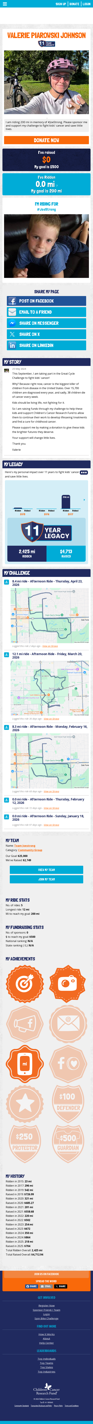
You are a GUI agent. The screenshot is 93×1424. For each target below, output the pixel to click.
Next (86, 500)
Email (48, 1286)
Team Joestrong (24, 845)
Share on (39, 323)
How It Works (47, 1334)
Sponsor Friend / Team (46, 1309)
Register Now (47, 1305)
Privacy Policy (58, 1405)
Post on (36, 301)
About (46, 1338)
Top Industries (46, 1371)
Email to (35, 312)
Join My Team (46, 879)
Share (33, 1286)
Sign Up (61, 4)
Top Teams (46, 1363)
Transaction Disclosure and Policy (41, 1405)
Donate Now (46, 140)
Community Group (30, 850)
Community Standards (22, 1405)
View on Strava (50, 646)
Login (87, 4)
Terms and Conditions (72, 1405)
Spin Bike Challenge (46, 1318)
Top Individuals (47, 1358)
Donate (74, 4)
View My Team (46, 870)
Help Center (46, 1342)
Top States (46, 1367)
